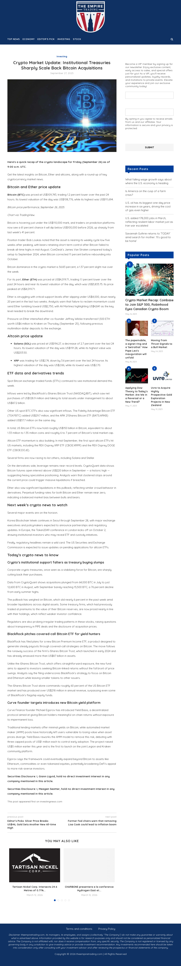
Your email (149, 110)
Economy (29, 39)
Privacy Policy (106, 928)
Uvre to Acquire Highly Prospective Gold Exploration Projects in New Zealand (161, 396)
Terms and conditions (79, 928)
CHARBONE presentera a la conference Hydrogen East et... (89, 888)
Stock (77, 39)
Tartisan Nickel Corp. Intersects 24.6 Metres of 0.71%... (34, 888)
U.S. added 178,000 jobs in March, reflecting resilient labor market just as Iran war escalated (149, 221)
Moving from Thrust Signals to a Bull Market (161, 344)
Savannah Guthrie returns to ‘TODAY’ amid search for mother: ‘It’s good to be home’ (148, 237)
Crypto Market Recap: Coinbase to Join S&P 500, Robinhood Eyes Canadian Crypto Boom (149, 304)
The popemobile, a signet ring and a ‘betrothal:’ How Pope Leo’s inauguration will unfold (136, 349)
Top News (13, 39)
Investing (63, 39)
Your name (149, 93)
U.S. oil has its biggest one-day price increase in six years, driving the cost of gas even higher (148, 206)
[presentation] (152, 136)
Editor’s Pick (46, 39)
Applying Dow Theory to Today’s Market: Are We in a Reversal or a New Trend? (136, 394)
